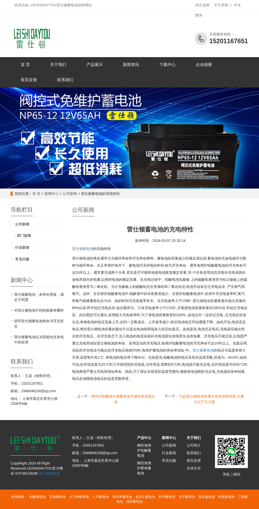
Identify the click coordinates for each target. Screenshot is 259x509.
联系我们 (65, 80)
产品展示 (95, 64)
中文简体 (221, 5)
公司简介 (194, 445)
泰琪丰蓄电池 (122, 497)
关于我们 (58, 64)
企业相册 (204, 64)
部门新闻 (24, 236)
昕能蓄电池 (226, 497)
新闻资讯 (131, 64)
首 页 (25, 64)
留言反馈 (29, 80)
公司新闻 (70, 194)
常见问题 (22, 259)
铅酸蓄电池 (37, 497)
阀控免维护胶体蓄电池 (144, 468)
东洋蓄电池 (187, 497)
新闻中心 (52, 194)
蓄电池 (203, 350)
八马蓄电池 (100, 497)
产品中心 (144, 438)
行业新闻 (22, 247)
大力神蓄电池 (79, 497)
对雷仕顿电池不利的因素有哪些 (39, 310)
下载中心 (167, 64)
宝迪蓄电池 (57, 497)
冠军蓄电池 (134, 501)
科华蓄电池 (167, 497)
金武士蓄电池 (145, 497)
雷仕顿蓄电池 (82, 249)
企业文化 (194, 468)
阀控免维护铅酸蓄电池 (144, 450)
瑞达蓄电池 (206, 497)
